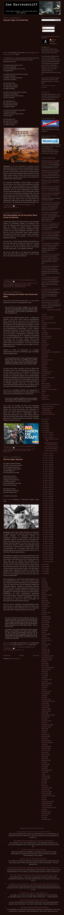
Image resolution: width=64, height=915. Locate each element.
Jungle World (45, 363)
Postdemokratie (18, 285)
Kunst (43, 697)
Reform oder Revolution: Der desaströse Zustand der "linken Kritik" (34, 868)
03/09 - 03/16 (48, 541)
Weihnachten (45, 811)
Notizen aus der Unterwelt (48, 377)
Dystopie (10, 207)
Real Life (44, 752)
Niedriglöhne (45, 726)
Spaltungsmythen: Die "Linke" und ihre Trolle (34, 831)
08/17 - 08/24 (48, 489)
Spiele (43, 782)
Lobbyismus (45, 709)
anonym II (49, 289)
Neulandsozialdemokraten (48, 414)
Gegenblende (45, 356)
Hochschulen (45, 669)
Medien (5, 450)
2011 (44, 569)
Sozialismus (45, 776)
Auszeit (43, 590)
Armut (43, 585)
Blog (43, 596)
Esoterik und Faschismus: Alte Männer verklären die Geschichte (33, 884)
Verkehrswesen (45, 805)
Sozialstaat (44, 778)
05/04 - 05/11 (48, 523)
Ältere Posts (36, 655)
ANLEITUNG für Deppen (48, 406)
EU (42, 632)
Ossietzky (44, 379)
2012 (44, 566)
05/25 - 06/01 (48, 516)
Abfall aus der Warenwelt (48, 316)
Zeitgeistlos (44, 397)
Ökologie (44, 730)
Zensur (43, 815)
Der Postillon (45, 334)
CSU (43, 610)
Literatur (18, 650)
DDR (43, 614)
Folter (36, 283)
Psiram (43, 381)
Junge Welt (44, 361)
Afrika (43, 581)
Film (43, 642)
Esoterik (44, 630)
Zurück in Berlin (45, 399)
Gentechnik (44, 653)
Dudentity (44, 342)
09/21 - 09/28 (48, 478)
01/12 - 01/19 (48, 559)
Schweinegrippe (46, 770)
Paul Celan (26, 644)
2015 (44, 428)
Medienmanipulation (47, 715)
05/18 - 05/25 (48, 518)
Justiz (33, 449)
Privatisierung (45, 746)
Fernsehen (44, 638)
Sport (43, 784)
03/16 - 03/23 (48, 539)
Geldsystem (45, 652)
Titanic (43, 393)
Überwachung (7, 286)
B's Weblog (44, 324)
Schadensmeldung (46, 385)
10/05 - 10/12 (48, 473)
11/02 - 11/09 (48, 464)
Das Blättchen (45, 332)
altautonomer (50, 161)
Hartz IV (44, 665)
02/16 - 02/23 (48, 548)
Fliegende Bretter (46, 350)
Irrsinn (16, 284)
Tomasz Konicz (45, 395)
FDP (43, 636)
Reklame (44, 756)
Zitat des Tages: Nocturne (13, 459)
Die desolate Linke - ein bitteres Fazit (34, 893)
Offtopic (44, 728)
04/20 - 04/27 (48, 527)
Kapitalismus (23, 284)
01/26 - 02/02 (48, 554)
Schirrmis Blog (45, 387)
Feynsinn (44, 348)
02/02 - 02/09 (48, 552)
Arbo (48, 224)
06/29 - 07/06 (48, 505)
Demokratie (11, 283)
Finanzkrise (44, 644)
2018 (44, 421)
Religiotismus (45, 760)
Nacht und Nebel (8, 644)
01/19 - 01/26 (48, 557)
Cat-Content (45, 606)
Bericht (30, 300)
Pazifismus (44, 734)
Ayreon (5, 52)
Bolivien (44, 598)
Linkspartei (44, 705)
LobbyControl (45, 367)
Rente (43, 762)
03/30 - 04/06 (48, 534)
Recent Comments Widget (56, 309)
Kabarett (44, 681)
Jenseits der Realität (47, 412)
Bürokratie (44, 604)
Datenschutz (45, 612)
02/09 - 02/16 (48, 550)
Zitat (22, 650)
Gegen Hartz (45, 354)
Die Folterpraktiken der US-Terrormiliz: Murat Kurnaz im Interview (20, 216)
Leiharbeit (44, 703)
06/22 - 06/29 (48, 507)
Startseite (21, 655)
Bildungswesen (45, 594)
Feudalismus (45, 640)
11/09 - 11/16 (48, 462)
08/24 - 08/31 (48, 487)
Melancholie (45, 717)
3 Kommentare (8, 447)
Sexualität (44, 772)
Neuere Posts (6, 655)
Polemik (44, 738)
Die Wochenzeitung (46, 336)
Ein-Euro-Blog (45, 344)
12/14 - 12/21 (48, 437)
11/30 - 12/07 (48, 455)
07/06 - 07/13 (48, 503)
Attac (43, 320)
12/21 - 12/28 (48, 434)
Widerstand (44, 813)
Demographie (45, 616)
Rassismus (44, 750)
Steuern (44, 786)
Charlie (15, 204)
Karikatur (44, 685)
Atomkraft (44, 587)
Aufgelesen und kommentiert (49, 322)
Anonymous (50, 180)
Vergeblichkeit (45, 803)
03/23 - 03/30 (48, 536)
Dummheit (44, 622)
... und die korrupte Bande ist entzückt (33, 907)
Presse (43, 744)
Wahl (43, 809)
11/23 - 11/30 (48, 458)
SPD (43, 780)
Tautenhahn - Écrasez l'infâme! (49, 389)
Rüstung (44, 766)
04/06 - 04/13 (48, 532)
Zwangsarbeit (45, 819)
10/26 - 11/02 (48, 467)
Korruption (44, 693)
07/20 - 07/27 (48, 498)
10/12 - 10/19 (48, 471)
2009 (44, 573)
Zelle (37, 411)
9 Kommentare (8, 281)
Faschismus (30, 283)
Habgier (44, 663)
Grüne (43, 661)
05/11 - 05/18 (48, 521)
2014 (44, 430)
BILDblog (44, 326)
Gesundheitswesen (46, 655)
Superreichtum (45, 787)
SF (18, 207)
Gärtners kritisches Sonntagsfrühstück (51, 352)
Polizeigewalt (22, 450)
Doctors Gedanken (46, 338)
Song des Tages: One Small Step (15, 20)
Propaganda (45, 748)
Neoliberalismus (8, 285)
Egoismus (44, 626)
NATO (43, 722)
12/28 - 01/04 (48, 432)
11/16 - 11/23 (48, 460)
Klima (43, 689)
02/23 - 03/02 (48, 545)
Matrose (49, 277)
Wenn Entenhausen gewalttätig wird (34, 900)
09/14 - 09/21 (48, 480)
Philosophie (44, 736)
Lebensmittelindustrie (47, 701)
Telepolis (44, 391)
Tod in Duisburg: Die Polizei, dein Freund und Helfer (20, 295)
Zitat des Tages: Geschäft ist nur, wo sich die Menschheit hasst (34, 875)
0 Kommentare (8, 206)
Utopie (43, 799)
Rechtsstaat (27, 285)
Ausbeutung (45, 589)
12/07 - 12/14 (48, 453)
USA (13, 286)
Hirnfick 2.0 (44, 358)
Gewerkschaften (46, 657)
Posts (45, 27)
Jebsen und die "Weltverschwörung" (33, 859)
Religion (44, 758)
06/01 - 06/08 (48, 514)
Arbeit (43, 583)
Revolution (44, 764)
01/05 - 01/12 (48, 561)
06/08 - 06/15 (48, 512)
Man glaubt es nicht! (47, 371)
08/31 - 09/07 (48, 485)
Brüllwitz (44, 600)
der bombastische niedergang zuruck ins (50, 225)
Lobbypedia (44, 369)
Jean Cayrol (7, 643)
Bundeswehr (45, 602)
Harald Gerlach (8, 499)
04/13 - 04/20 (48, 530)
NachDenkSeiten (46, 373)
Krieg (29, 284)
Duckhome (44, 340)
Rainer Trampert (46, 383)
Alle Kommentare (48, 30)
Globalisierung (45, 659)
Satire (29, 450)
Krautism (44, 365)
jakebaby (49, 255)
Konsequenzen (45, 691)
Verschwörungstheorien (47, 807)
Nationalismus (45, 721)
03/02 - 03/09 (48, 543)
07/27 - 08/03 (48, 496)
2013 (44, 564)
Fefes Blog (44, 346)
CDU (43, 608)
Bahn (43, 592)
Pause (43, 732)
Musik (15, 207)
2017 (44, 423)
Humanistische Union (47, 359)
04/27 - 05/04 (48, 525)
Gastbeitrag (44, 650)
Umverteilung (45, 793)
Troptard (49, 266)
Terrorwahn (44, 789)
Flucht (43, 646)
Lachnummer (45, 699)
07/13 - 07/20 (48, 500)
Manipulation (45, 711)
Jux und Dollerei (46, 679)
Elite (43, 628)
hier (17, 248)
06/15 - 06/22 (48, 509)
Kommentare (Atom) (14, 658)
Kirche (43, 687)
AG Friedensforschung (47, 318)
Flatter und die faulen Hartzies (34, 850)
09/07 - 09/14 (48, 482)
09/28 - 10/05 (48, 476)
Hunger (43, 671)
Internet (43, 673)
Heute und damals (8, 284)
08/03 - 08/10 (48, 494)
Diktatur (17, 283)
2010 (44, 571)
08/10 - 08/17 (48, 491)
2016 (44, 426)
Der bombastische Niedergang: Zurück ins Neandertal (33, 840)
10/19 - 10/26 (48, 469)
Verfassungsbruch (20, 286)
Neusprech (44, 375)
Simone (49, 212)
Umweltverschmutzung (47, 795)
